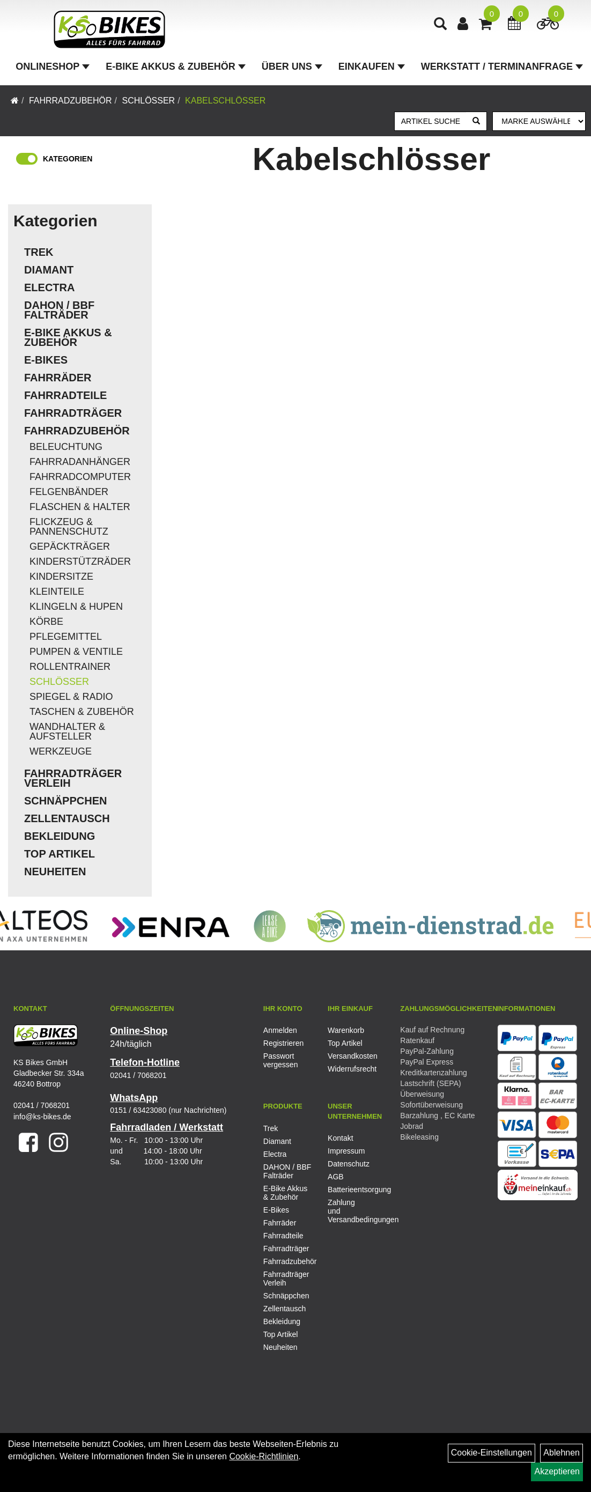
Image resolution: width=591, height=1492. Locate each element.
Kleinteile (56, 591)
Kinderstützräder (80, 561)
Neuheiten (55, 871)
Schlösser (148, 100)
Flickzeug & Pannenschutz (68, 526)
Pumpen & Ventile (76, 651)
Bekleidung (59, 836)
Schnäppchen (65, 801)
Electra (49, 287)
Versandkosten (348, 1056)
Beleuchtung (65, 446)
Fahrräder (58, 377)
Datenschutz (348, 1163)
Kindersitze (61, 576)
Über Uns (292, 66)
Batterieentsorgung (348, 1189)
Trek (38, 252)
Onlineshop (53, 66)
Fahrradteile (65, 395)
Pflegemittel (65, 636)
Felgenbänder (68, 491)
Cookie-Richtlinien (263, 1456)
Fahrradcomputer (80, 476)
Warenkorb (346, 1030)
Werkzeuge (60, 751)
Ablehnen (561, 1452)
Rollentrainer (69, 666)
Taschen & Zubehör (81, 711)
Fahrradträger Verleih (73, 778)
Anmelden (280, 1030)
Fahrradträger (73, 413)
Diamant (48, 270)
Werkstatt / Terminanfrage (502, 66)
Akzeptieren (557, 1471)
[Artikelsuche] (440, 25)
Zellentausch (67, 818)
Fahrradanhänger (79, 461)
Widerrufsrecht (348, 1069)
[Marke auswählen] (539, 121)
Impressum (346, 1151)
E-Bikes (46, 360)
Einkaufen (371, 66)
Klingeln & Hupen (76, 606)
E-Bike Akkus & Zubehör (175, 66)
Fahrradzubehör (70, 100)
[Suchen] (476, 121)
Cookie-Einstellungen (491, 1452)
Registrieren (283, 1043)
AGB (336, 1176)
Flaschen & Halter (79, 506)
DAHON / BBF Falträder (59, 310)
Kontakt (340, 1138)
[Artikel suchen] (431, 121)
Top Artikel (59, 854)
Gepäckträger (69, 546)
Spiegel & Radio (71, 696)
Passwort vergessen (280, 1060)
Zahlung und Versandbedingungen (348, 1211)
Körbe (46, 621)
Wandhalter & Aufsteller (67, 731)
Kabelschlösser (225, 100)
